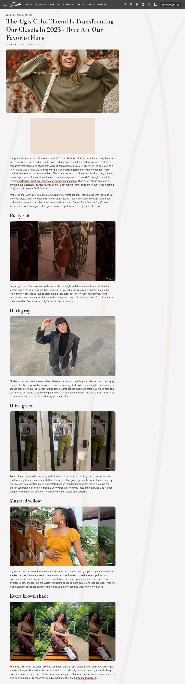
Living (81, 4)
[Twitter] (149, 6)
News (28, 4)
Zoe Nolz (13, 45)
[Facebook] (125, 6)
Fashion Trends (24, 15)
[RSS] (155, 6)
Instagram (110, 278)
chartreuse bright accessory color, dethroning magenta (47, 181)
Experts (41, 4)
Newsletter (171, 4)
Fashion (68, 4)
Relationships (98, 4)
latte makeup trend (85, 678)
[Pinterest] (131, 6)
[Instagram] (143, 6)
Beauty (54, 4)
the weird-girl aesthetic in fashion (63, 169)
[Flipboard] (137, 6)
